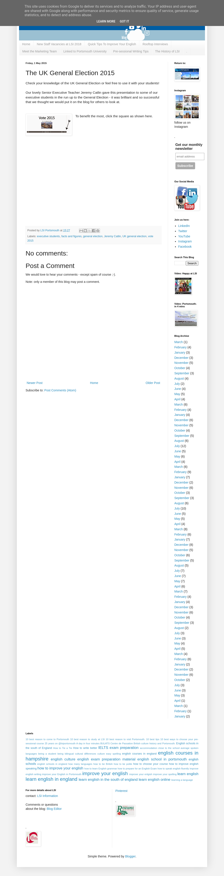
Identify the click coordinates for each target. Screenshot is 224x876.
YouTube (184, 236)
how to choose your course (150, 763)
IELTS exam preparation (118, 748)
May (177, 394)
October (179, 368)
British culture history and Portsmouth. (154, 743)
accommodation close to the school (160, 748)
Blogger (130, 856)
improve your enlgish (140, 774)
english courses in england (139, 753)
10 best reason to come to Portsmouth (47, 739)
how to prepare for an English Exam (137, 768)
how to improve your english (60, 768)
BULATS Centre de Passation (116, 743)
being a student (47, 753)
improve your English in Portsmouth (62, 774)
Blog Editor (54, 808)
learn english (187, 774)
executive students (48, 236)
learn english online (154, 780)
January (179, 352)
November (181, 363)
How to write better (85, 748)
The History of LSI (167, 51)
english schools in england (52, 764)
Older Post (153, 383)
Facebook (185, 246)
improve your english (105, 773)
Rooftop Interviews (155, 44)
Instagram (185, 241)
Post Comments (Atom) (60, 390)
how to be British (103, 764)
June (177, 388)
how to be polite (123, 764)
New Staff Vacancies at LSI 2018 (59, 44)
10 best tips (152, 739)
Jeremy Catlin (112, 236)
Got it (124, 21)
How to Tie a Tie (62, 748)
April (177, 399)
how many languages (80, 764)
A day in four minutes (88, 743)
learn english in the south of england (108, 780)
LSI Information (47, 796)
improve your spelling (165, 774)
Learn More (105, 21)
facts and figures (71, 236)
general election (93, 236)
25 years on (51, 743)
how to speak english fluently (173, 768)
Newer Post (34, 383)
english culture (63, 759)
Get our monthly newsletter (189, 146)
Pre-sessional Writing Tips (131, 51)
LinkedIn (184, 226)
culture (101, 753)
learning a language (182, 780)
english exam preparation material (106, 759)
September (181, 373)
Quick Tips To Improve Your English (112, 44)
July (177, 383)
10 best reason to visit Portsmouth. (125, 739)
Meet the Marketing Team (39, 51)
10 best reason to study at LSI (87, 739)
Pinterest (122, 791)
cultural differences (85, 753)
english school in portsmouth (162, 759)
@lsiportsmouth (66, 743)
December (181, 357)
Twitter (182, 231)
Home (26, 44)
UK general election (134, 236)
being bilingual (66, 753)
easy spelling (113, 753)
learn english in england (51, 779)
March (178, 342)
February (180, 347)
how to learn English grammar (100, 768)
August (179, 378)
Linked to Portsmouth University (85, 51)
